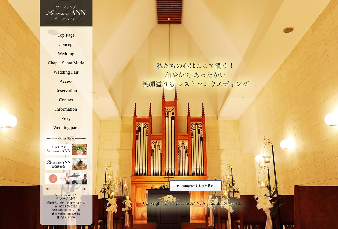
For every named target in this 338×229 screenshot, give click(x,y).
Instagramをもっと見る (197, 185)
